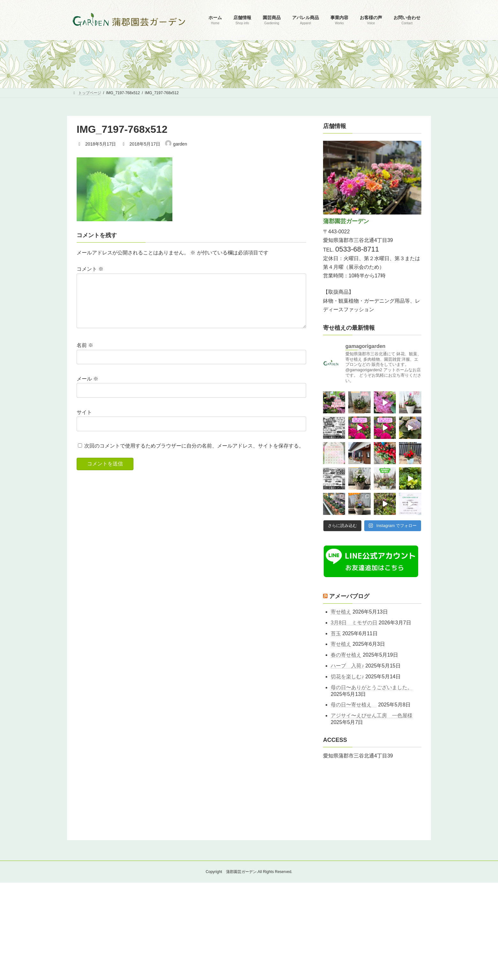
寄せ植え (341, 611)
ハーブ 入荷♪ (347, 665)
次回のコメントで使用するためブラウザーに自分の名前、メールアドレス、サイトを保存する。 (194, 456)
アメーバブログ (349, 596)
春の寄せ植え (346, 655)
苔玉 (336, 633)
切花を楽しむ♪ (347, 676)
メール (87, 389)
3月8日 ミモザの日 (354, 622)
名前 (85, 355)
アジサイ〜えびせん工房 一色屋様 (371, 716)
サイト (84, 422)
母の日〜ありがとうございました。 (371, 687)
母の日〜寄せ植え (354, 705)
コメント (90, 269)
